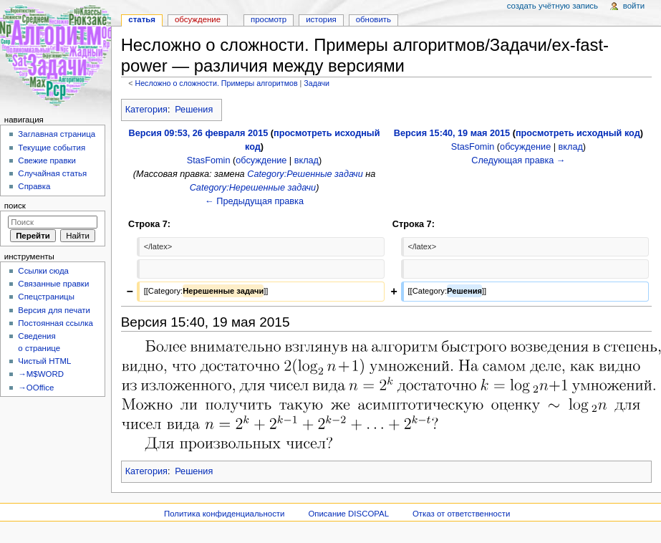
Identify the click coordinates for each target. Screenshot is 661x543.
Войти (634, 5)
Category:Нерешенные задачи (253, 188)
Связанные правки (53, 283)
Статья (141, 19)
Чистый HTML (44, 361)
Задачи (316, 83)
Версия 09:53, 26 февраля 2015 (199, 133)
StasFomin (209, 160)
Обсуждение (198, 19)
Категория (146, 110)
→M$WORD (41, 374)
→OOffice (36, 387)
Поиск (15, 205)
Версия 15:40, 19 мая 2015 (452, 133)
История (321, 19)
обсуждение (261, 160)
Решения (194, 110)
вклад (306, 160)
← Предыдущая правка (254, 201)
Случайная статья (52, 173)
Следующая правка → (518, 160)
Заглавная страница (56, 134)
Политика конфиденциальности (224, 513)
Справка (34, 186)
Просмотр (268, 19)
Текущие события (51, 147)
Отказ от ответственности (461, 513)
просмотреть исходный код (578, 133)
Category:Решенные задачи (305, 174)
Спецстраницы (46, 296)
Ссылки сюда (43, 270)
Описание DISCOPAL (348, 513)
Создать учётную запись (552, 5)
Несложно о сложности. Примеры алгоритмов (216, 83)
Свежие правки (47, 160)
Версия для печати (54, 310)
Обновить (373, 19)
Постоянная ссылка (55, 323)
